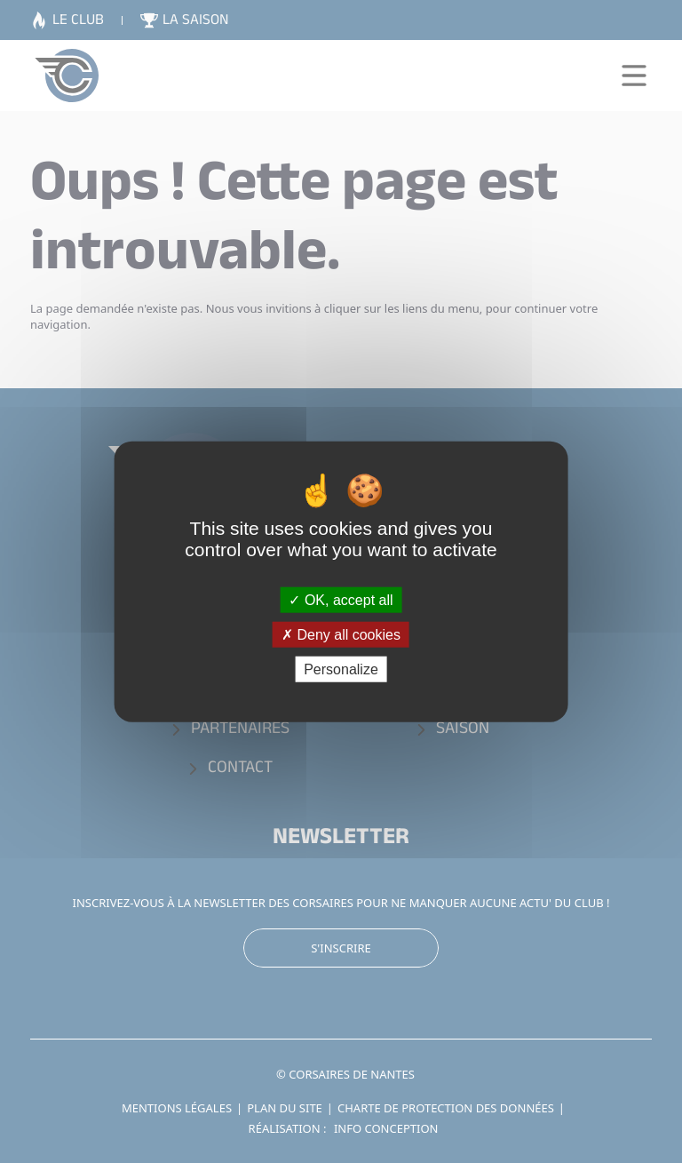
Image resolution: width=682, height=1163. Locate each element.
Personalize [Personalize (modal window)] (341, 669)
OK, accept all (341, 599)
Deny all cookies (341, 633)
